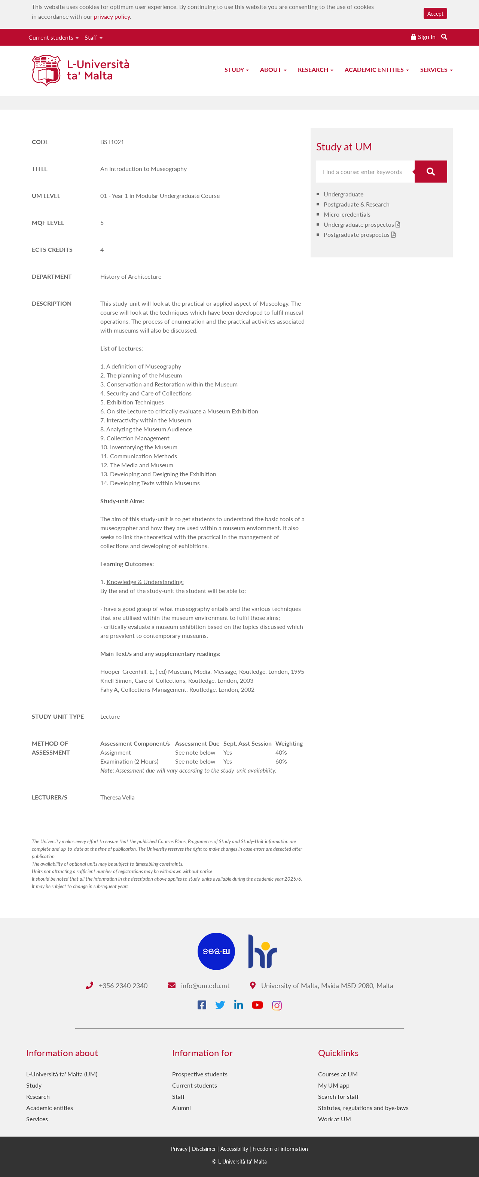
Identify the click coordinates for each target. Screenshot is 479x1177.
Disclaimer (204, 1148)
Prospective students (200, 1074)
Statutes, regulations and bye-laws (363, 1107)
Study (237, 69)
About (273, 69)
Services (436, 69)
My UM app (334, 1085)
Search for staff (338, 1096)
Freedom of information (280, 1148)
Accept (435, 13)
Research (315, 69)
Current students (53, 37)
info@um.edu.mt (198, 985)
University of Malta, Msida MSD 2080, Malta (321, 985)
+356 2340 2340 (116, 985)
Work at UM (334, 1119)
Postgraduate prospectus (357, 234)
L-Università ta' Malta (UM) (61, 1074)
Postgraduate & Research (357, 204)
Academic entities (377, 69)
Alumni (181, 1107)
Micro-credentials (347, 214)
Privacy (179, 1148)
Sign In (427, 36)
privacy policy (112, 16)
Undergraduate (343, 194)
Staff (94, 37)
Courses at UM (338, 1074)
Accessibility (234, 1148)
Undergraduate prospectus (359, 224)
